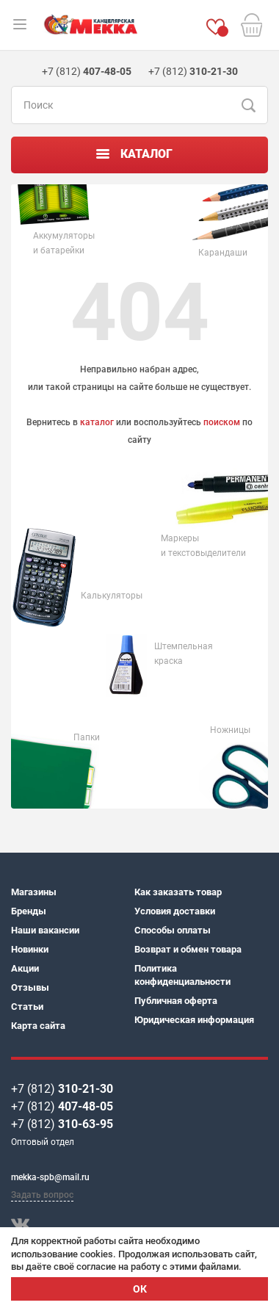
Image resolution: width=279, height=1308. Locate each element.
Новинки (29, 949)
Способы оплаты (172, 930)
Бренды (28, 911)
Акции (25, 968)
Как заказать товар (178, 891)
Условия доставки (174, 911)
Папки (86, 737)
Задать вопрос (42, 1195)
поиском (221, 422)
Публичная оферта (175, 1000)
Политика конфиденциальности (182, 975)
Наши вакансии (45, 930)
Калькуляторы (111, 595)
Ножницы (230, 730)
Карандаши (222, 252)
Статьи (27, 1006)
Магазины (34, 891)
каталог (97, 422)
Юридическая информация (194, 1019)
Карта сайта (38, 1025)
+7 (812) (62, 1089)
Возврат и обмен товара (188, 949)
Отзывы (30, 987)
